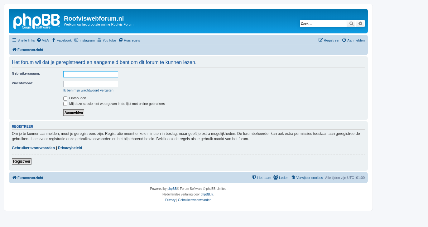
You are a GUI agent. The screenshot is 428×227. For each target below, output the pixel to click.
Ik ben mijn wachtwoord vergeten (88, 90)
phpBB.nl (207, 194)
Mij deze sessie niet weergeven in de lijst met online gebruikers (114, 104)
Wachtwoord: (22, 83)
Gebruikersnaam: (26, 73)
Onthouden (74, 98)
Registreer (21, 161)
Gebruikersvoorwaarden (33, 148)
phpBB (172, 188)
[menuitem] (42, 40)
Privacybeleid (70, 148)
